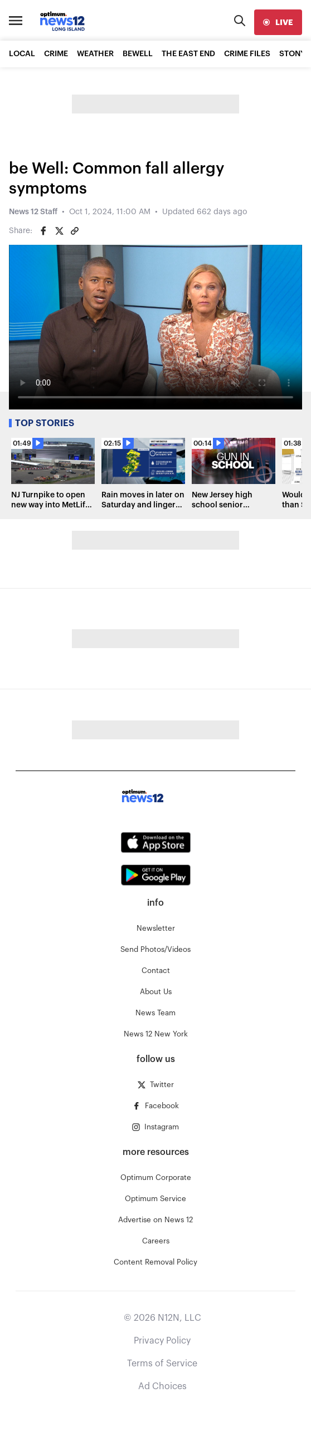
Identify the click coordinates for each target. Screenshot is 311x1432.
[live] (278, 22)
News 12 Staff (33, 212)
